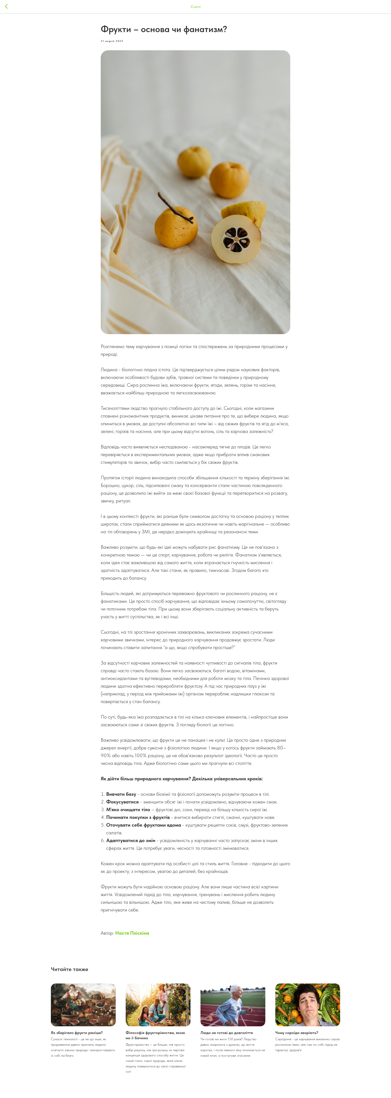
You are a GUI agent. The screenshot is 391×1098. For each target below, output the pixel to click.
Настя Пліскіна (132, 933)
